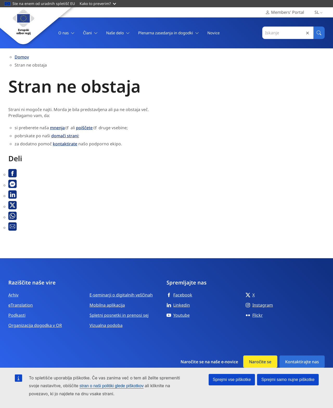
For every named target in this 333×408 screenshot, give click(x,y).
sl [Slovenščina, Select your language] (320, 12)
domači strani (64, 136)
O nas (66, 33)
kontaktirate (65, 144)
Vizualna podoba (106, 325)
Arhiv (13, 295)
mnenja (57, 128)
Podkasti (16, 315)
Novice (213, 32)
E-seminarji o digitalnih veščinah (121, 295)
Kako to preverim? (98, 3)
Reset (307, 33)
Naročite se (260, 362)
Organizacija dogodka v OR (35, 325)
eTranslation (20, 305)
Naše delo (118, 33)
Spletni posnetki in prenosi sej (119, 315)
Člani (90, 33)
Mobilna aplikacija (107, 305)
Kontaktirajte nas (302, 362)
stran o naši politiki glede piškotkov (112, 386)
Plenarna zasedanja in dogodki (168, 33)
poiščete (84, 128)
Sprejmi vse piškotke (232, 379)
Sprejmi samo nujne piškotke (288, 379)
